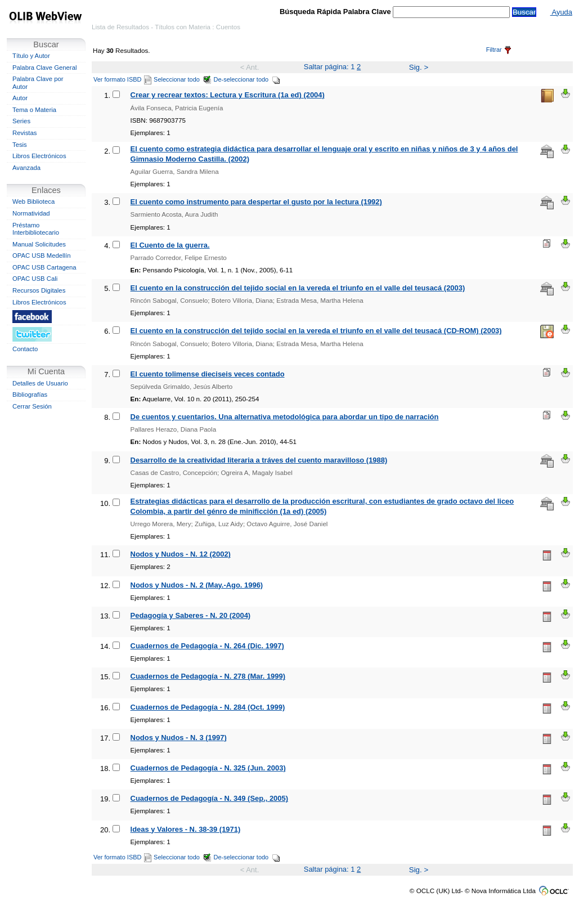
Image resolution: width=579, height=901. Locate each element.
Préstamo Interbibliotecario (35, 229)
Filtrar (498, 49)
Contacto (25, 349)
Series (21, 121)
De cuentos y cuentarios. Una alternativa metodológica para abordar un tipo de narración (285, 417)
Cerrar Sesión (32, 406)
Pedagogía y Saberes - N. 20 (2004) (191, 615)
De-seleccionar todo (247, 79)
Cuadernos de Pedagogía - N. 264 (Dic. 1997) (207, 646)
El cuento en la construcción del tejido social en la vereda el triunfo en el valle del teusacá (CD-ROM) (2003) (316, 330)
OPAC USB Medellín (41, 255)
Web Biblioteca (33, 201)
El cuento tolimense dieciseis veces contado (208, 374)
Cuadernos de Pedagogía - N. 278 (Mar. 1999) (208, 676)
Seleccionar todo (183, 79)
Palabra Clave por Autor (38, 82)
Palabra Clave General (44, 67)
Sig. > (418, 67)
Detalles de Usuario (40, 383)
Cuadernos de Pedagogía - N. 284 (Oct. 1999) (208, 707)
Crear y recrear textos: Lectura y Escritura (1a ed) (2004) (228, 95)
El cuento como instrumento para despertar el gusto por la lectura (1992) (256, 202)
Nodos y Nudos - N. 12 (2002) (181, 554)
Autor (20, 98)
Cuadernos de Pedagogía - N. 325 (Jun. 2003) (208, 768)
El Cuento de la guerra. (170, 245)
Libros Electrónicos (39, 156)
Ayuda (561, 12)
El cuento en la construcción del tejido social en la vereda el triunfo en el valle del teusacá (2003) (298, 288)
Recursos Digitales (38, 290)
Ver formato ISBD (122, 79)
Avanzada (26, 167)
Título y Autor (31, 55)
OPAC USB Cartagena (44, 267)
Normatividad (31, 213)
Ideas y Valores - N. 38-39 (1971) (186, 829)
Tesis (19, 144)
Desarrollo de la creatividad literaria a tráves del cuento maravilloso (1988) (259, 460)
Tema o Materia (34, 109)
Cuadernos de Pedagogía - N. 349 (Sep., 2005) (209, 798)
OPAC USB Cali (34, 278)
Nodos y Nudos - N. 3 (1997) (179, 737)
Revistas (24, 132)
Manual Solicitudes (39, 244)
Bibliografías (29, 394)
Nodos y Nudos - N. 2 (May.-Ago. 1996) (197, 585)
